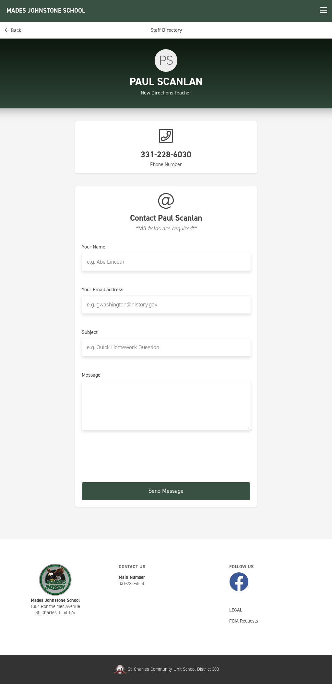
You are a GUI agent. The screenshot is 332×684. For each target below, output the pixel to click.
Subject (90, 332)
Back (13, 30)
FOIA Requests (243, 621)
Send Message (166, 491)
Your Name (93, 246)
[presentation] (166, 456)
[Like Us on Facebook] (239, 582)
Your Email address (102, 289)
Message (91, 375)
